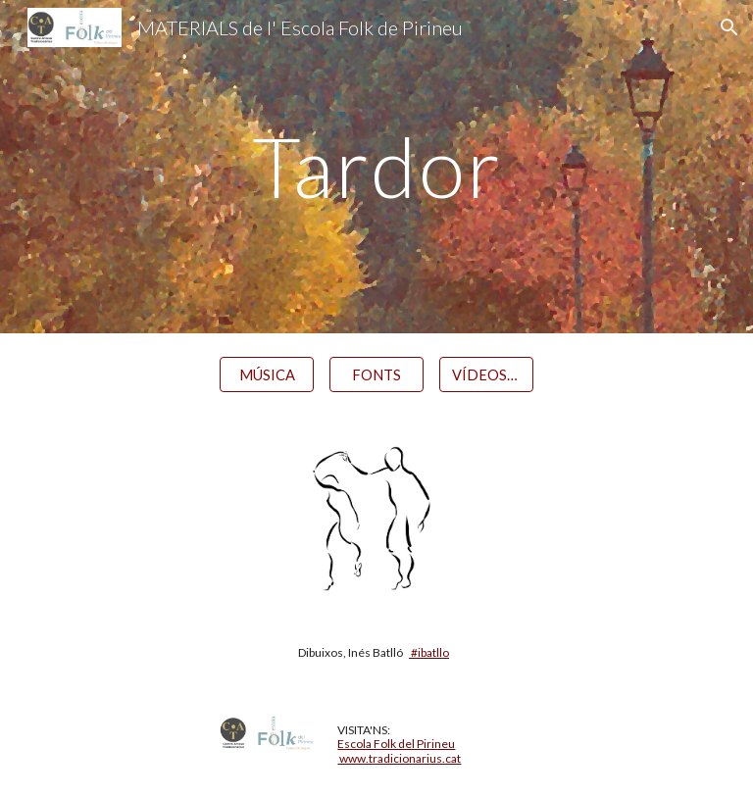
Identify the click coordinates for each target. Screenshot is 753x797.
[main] (376, 166)
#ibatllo (429, 652)
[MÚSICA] (266, 374)
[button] (729, 27)
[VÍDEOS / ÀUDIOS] (485, 374)
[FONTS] (376, 374)
